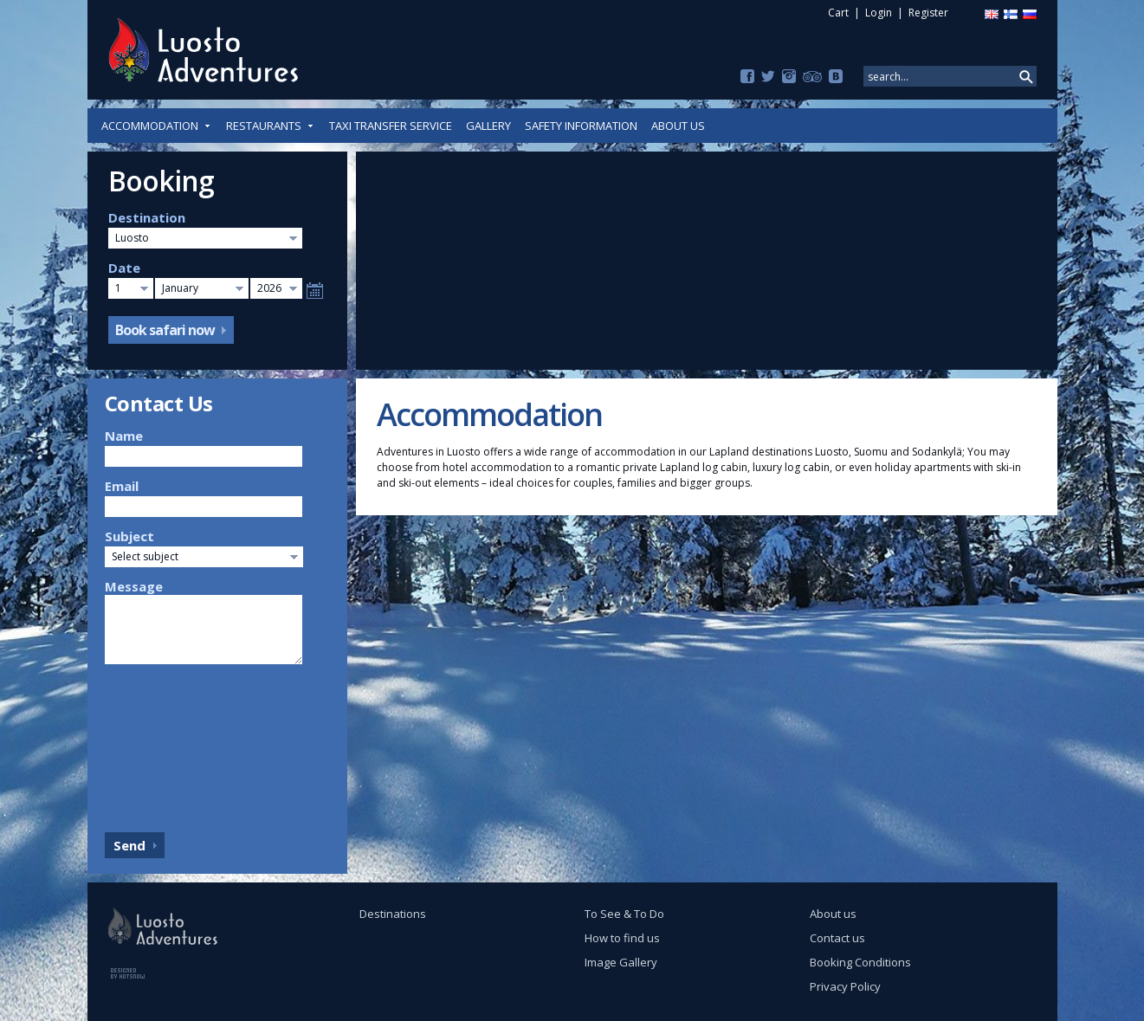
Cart (838, 12)
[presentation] (176, 744)
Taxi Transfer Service (390, 125)
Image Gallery (621, 962)
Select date (315, 290)
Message (134, 586)
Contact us (837, 938)
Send (129, 845)
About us (678, 125)
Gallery (488, 125)
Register (928, 12)
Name (124, 435)
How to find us (622, 938)
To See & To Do (624, 913)
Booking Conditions (860, 962)
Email (122, 485)
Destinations (392, 913)
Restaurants (270, 125)
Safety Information (581, 125)
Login (878, 12)
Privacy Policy (845, 986)
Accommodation (156, 125)
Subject (129, 536)
